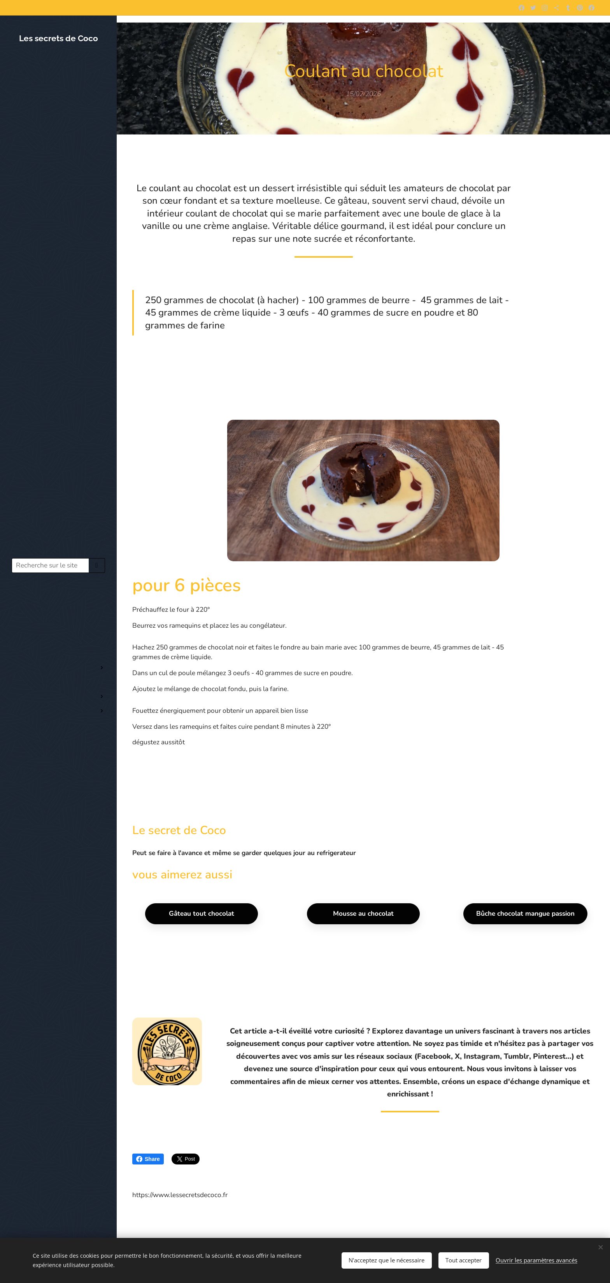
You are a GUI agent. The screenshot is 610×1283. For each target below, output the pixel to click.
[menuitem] (58, 601)
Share (148, 1159)
